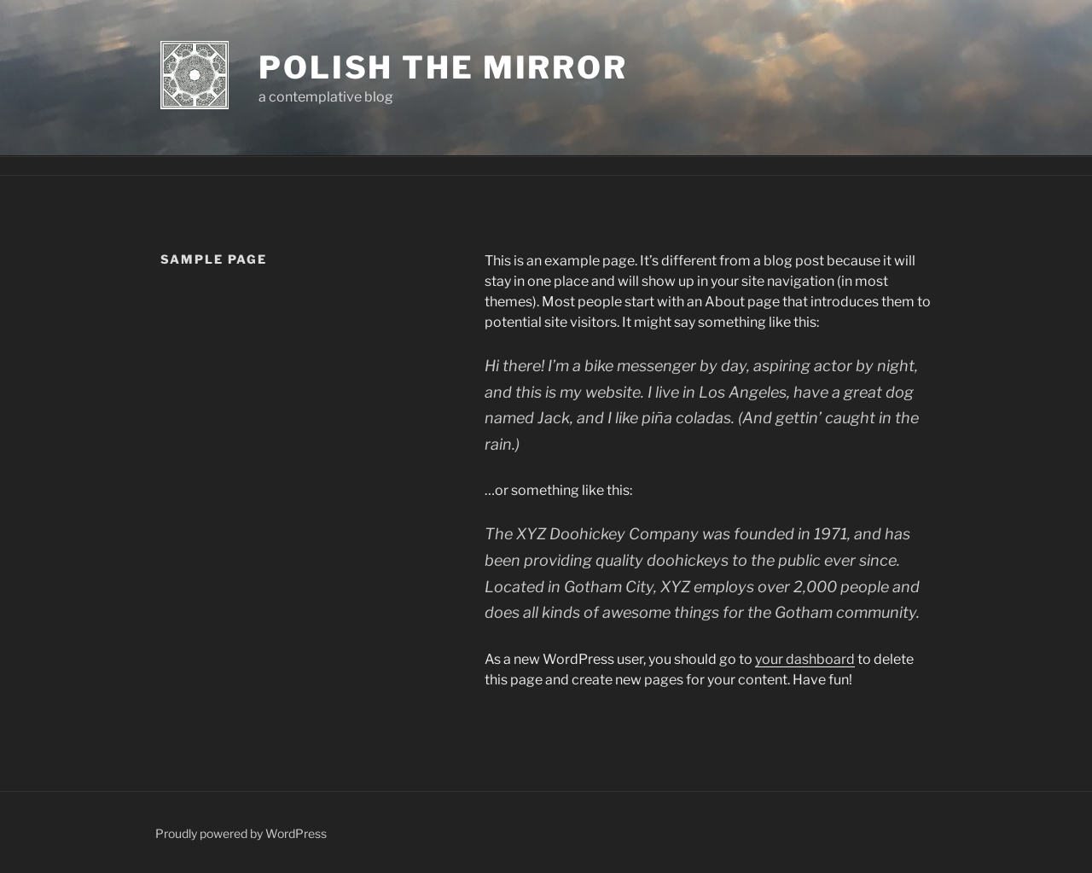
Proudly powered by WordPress (241, 833)
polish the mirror (443, 67)
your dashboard (805, 659)
